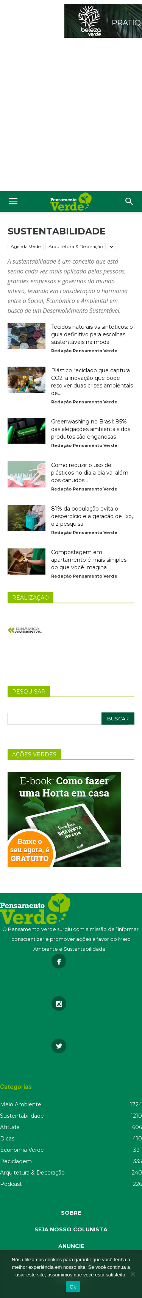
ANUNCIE (71, 1246)
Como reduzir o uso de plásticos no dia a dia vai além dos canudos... (89, 473)
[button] (129, 201)
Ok (73, 1287)
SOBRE (71, 1212)
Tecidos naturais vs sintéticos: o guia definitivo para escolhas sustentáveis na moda (92, 334)
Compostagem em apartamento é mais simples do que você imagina (88, 560)
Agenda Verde (26, 246)
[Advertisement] (71, 116)
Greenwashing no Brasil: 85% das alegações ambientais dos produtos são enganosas (90, 429)
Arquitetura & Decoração (75, 246)
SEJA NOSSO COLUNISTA (71, 1229)
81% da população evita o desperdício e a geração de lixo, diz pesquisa (92, 516)
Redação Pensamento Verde (84, 350)
